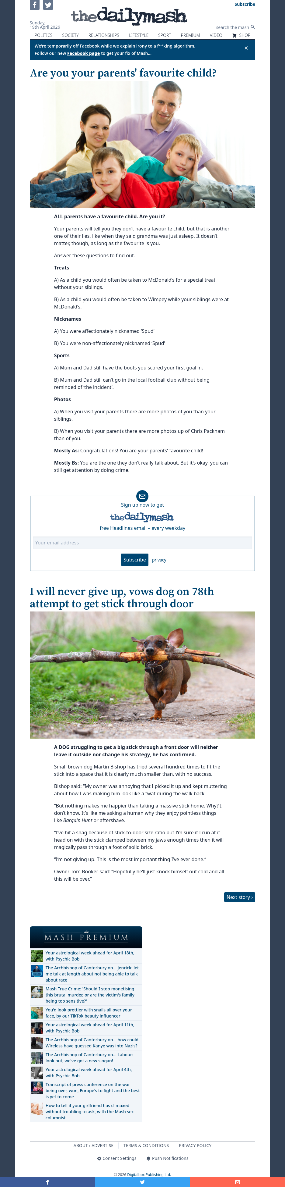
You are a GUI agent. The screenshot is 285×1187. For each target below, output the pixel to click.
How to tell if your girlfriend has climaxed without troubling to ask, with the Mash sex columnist (90, 1112)
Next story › (240, 897)
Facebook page (83, 53)
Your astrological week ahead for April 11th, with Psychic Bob (90, 1028)
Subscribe (134, 559)
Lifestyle (138, 35)
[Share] (237, 1182)
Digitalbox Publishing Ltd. (149, 1174)
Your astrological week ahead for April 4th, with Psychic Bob (89, 1072)
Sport (164, 35)
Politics (44, 35)
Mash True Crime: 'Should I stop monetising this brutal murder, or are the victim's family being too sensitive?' (90, 995)
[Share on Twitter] (142, 1182)
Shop (241, 35)
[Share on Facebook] (47, 1182)
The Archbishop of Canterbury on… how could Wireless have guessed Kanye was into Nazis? (92, 1043)
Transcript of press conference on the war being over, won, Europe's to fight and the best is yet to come (93, 1091)
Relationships (104, 35)
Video (216, 35)
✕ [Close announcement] (246, 48)
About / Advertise (93, 1145)
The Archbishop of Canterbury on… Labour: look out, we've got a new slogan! (89, 1058)
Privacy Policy (195, 1145)
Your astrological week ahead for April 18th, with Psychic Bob (90, 956)
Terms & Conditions (146, 1145)
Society (70, 35)
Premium (190, 35)
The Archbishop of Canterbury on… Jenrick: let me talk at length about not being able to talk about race (92, 974)
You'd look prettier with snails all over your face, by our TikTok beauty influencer (89, 1013)
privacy (159, 560)
